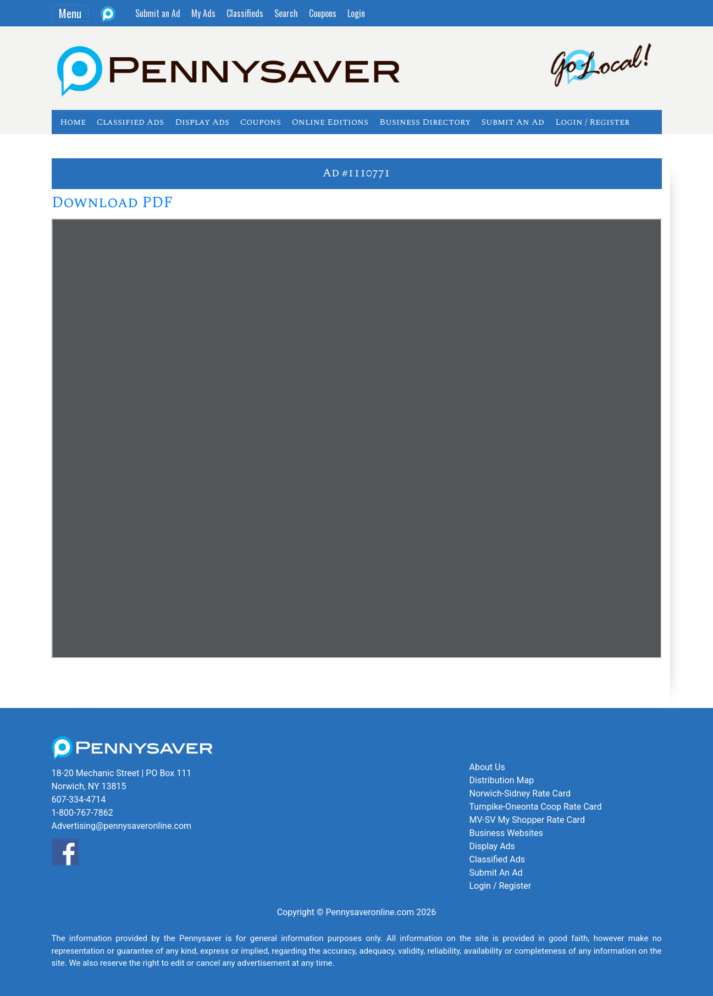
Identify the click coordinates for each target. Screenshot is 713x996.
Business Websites (506, 833)
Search (286, 13)
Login (356, 13)
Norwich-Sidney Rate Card (520, 793)
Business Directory (425, 122)
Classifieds (244, 13)
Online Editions (330, 122)
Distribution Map (501, 780)
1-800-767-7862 (82, 812)
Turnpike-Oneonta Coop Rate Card (535, 806)
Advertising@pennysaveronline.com (122, 826)
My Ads (203, 13)
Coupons (322, 13)
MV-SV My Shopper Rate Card (527, 820)
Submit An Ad (513, 122)
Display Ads (202, 122)
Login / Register (592, 122)
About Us (487, 767)
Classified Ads (130, 122)
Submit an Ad (157, 13)
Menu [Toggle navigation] (70, 13)
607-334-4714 (79, 799)
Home (73, 122)
